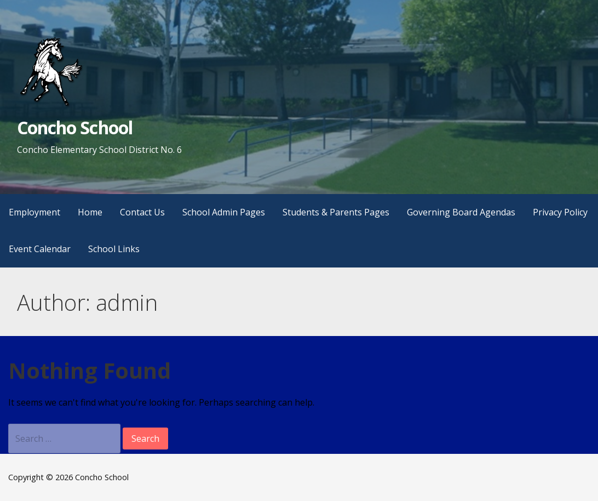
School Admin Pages (223, 212)
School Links (114, 249)
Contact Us (142, 212)
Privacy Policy (560, 212)
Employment (34, 212)
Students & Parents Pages (336, 212)
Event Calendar (40, 249)
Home (90, 212)
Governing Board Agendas (461, 212)
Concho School (75, 127)
